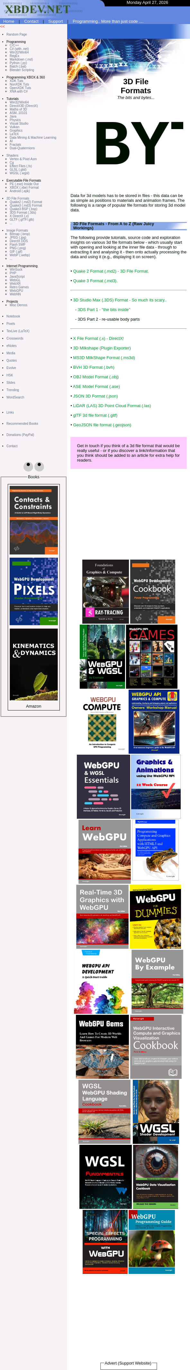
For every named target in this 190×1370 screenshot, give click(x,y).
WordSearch (15, 397)
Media (10, 353)
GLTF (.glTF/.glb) (22, 219)
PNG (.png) (18, 248)
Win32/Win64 (19, 52)
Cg (12, 162)
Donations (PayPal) (20, 435)
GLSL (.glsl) (18, 169)
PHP (13, 273)
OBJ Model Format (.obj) (96, 376)
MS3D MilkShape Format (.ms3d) (104, 357)
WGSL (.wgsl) (19, 173)
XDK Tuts (16, 81)
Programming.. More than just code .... (108, 21)
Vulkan (14, 127)
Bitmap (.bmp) (20, 234)
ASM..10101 (18, 113)
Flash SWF (17, 244)
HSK (9, 375)
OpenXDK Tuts (20, 88)
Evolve (11, 368)
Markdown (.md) (21, 59)
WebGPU (16, 290)
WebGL (15, 280)
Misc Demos (18, 305)
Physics (15, 120)
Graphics (16, 130)
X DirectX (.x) (19, 216)
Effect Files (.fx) (21, 166)
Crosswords (14, 338)
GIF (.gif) (16, 251)
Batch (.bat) (18, 66)
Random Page (16, 34)
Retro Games (19, 287)
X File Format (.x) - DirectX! (98, 338)
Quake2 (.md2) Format (26, 202)
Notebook (13, 316)
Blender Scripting (22, 70)
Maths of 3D (18, 109)
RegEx (14, 56)
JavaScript (17, 276)
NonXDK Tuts (19, 84)
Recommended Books (22, 423)
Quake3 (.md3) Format (26, 205)
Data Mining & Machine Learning (33, 137)
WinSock (16, 269)
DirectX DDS (19, 241)
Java (13, 116)
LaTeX (14, 134)
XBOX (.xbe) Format (24, 187)
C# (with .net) (19, 49)
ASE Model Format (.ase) (96, 386)
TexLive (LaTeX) (18, 331)
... (11, 223)
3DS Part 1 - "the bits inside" (104, 309)
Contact (31, 21)
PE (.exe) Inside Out (24, 184)
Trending (12, 390)
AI (11, 141)
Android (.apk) (20, 191)
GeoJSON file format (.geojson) (102, 424)
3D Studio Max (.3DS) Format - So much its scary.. (120, 300)
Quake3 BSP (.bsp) (23, 209)
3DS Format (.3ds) (23, 212)
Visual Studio (19, 123)
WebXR (15, 283)
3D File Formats (17, 198)
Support (55, 21)
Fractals (15, 144)
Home (8, 21)
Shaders (12, 155)
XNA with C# (19, 91)
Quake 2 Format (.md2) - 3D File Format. (111, 271)
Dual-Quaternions (22, 148)
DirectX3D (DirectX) (24, 106)
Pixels (10, 323)
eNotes (11, 346)
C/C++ (14, 45)
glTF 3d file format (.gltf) (95, 415)
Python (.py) (18, 63)
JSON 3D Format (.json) (95, 396)
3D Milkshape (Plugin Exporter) (102, 348)
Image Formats (17, 230)
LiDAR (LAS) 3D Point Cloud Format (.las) (112, 405)
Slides (10, 382)
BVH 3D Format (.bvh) (93, 367)
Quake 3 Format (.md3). (95, 280)
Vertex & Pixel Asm (23, 159)
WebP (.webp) (20, 255)
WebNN (15, 294)
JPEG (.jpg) (18, 237)
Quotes (11, 360)
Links (10, 412)
